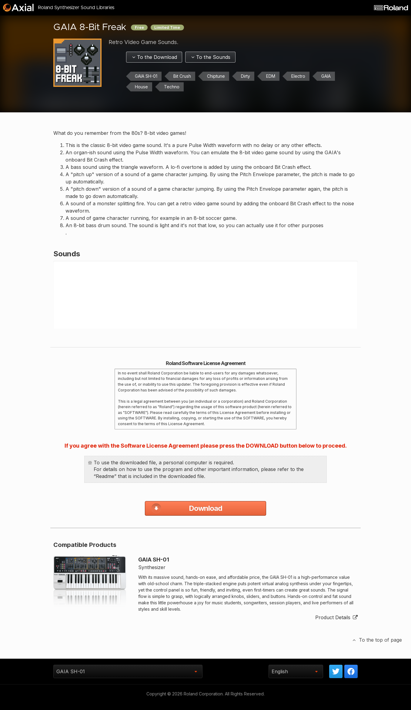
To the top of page (377, 647)
